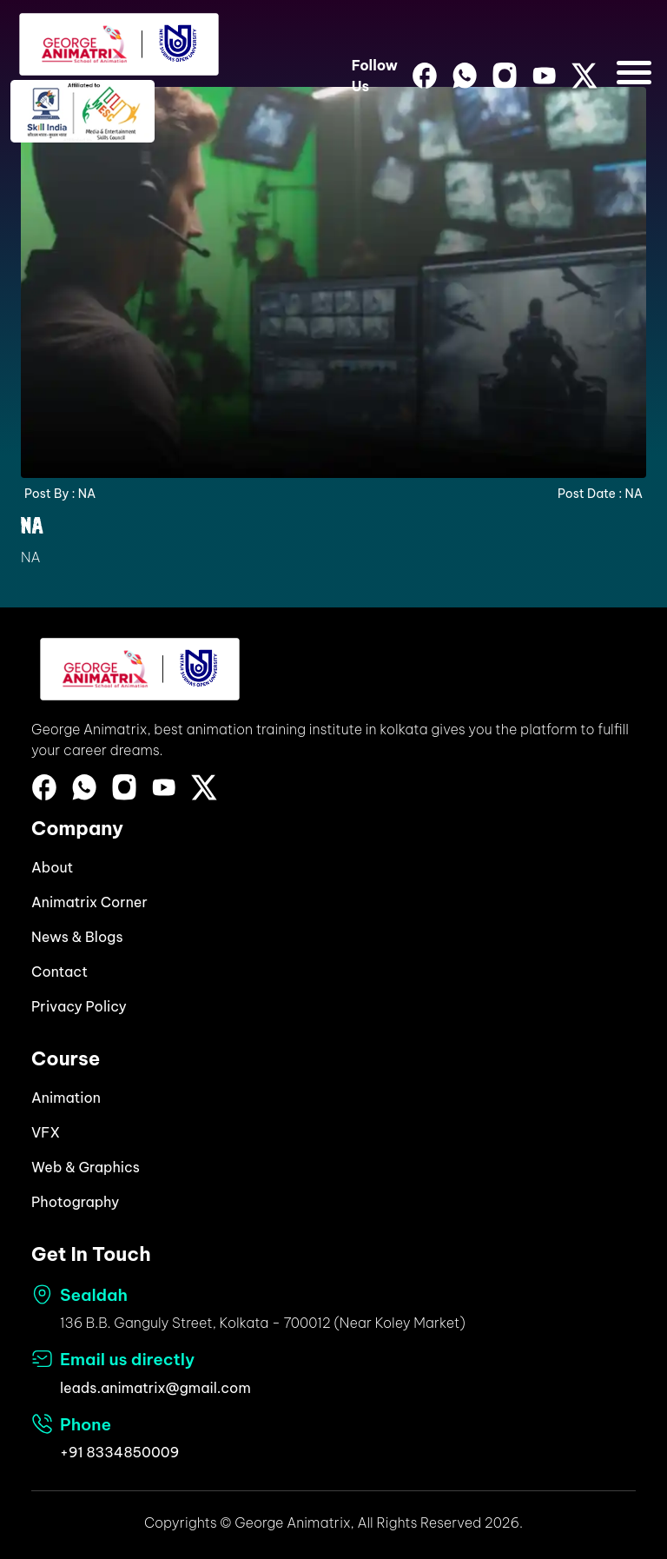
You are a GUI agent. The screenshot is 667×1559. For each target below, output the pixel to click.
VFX (45, 1132)
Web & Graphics (85, 1167)
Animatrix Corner (89, 902)
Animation (66, 1097)
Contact (59, 971)
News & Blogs (77, 936)
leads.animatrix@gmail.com (155, 1387)
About (52, 867)
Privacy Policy (79, 1006)
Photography (75, 1202)
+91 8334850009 (119, 1452)
